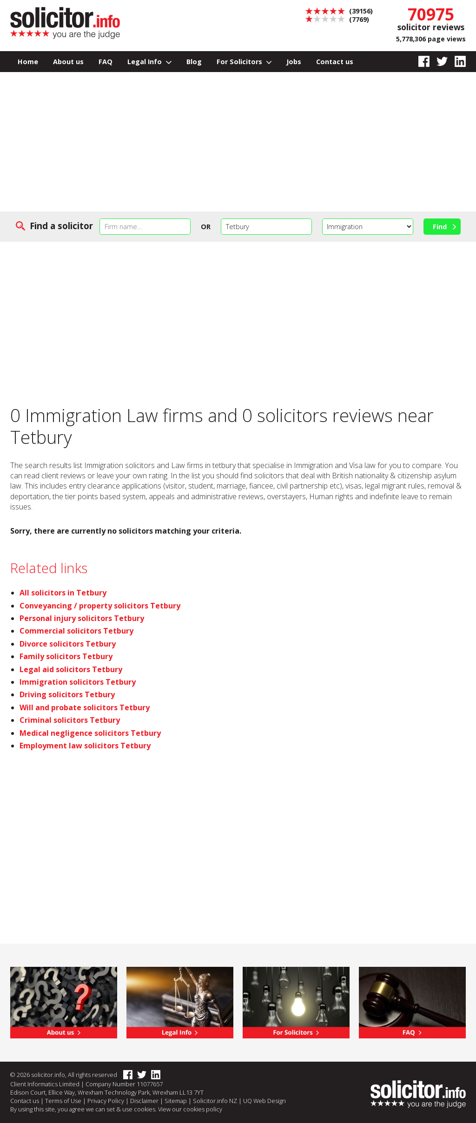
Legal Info (149, 61)
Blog (194, 61)
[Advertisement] (238, 142)
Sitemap (176, 1101)
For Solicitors (244, 61)
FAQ (105, 61)
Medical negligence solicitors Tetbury (90, 733)
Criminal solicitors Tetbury (70, 720)
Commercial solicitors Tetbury (76, 631)
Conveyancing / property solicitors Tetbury (100, 606)
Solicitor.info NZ (215, 1101)
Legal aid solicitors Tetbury (71, 669)
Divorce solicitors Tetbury (68, 644)
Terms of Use (63, 1101)
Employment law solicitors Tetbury (85, 745)
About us (68, 61)
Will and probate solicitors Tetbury (85, 707)
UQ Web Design (264, 1101)
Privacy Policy (105, 1101)
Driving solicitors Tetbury (67, 694)
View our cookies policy (190, 1109)
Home (28, 61)
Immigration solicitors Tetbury (78, 682)
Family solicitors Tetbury (66, 656)
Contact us (334, 61)
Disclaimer (144, 1101)
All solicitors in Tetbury (63, 593)
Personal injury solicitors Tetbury (82, 618)
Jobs (293, 61)
